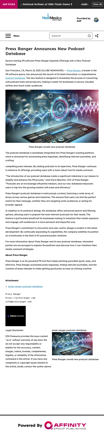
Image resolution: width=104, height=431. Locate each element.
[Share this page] (97, 36)
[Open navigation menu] (12, 36)
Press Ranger (73, 70)
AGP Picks (9, 4)
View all (97, 4)
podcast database (15, 78)
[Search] (67, 36)
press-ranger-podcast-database (25, 286)
